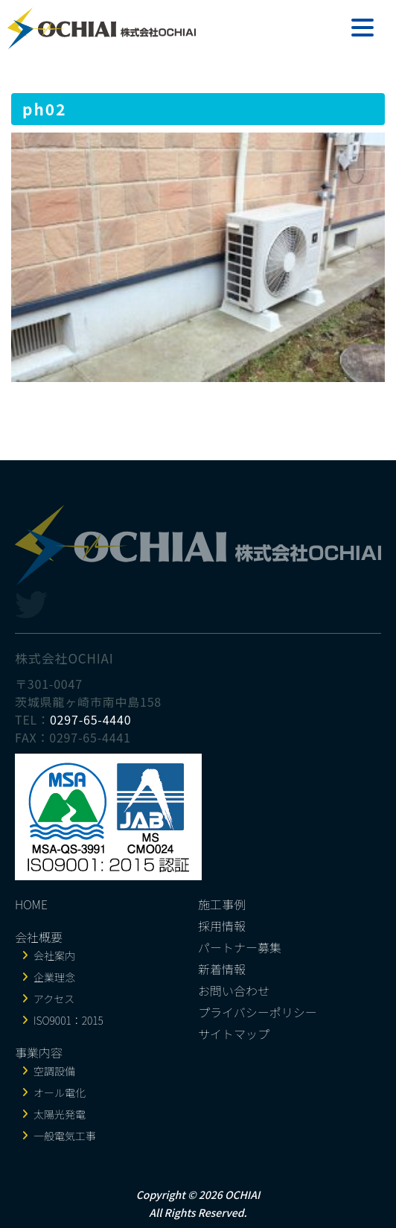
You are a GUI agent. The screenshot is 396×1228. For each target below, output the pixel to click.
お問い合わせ (233, 990)
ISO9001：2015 (68, 1020)
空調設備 (54, 1070)
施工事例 (222, 904)
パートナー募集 (239, 947)
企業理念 (54, 977)
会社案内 (54, 955)
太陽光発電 (59, 1114)
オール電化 (59, 1092)
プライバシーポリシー (257, 1012)
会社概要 (39, 937)
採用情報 (222, 926)
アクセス (53, 998)
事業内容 (39, 1052)
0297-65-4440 (91, 719)
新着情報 (222, 969)
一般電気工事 (64, 1135)
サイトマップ (233, 1034)
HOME (31, 904)
